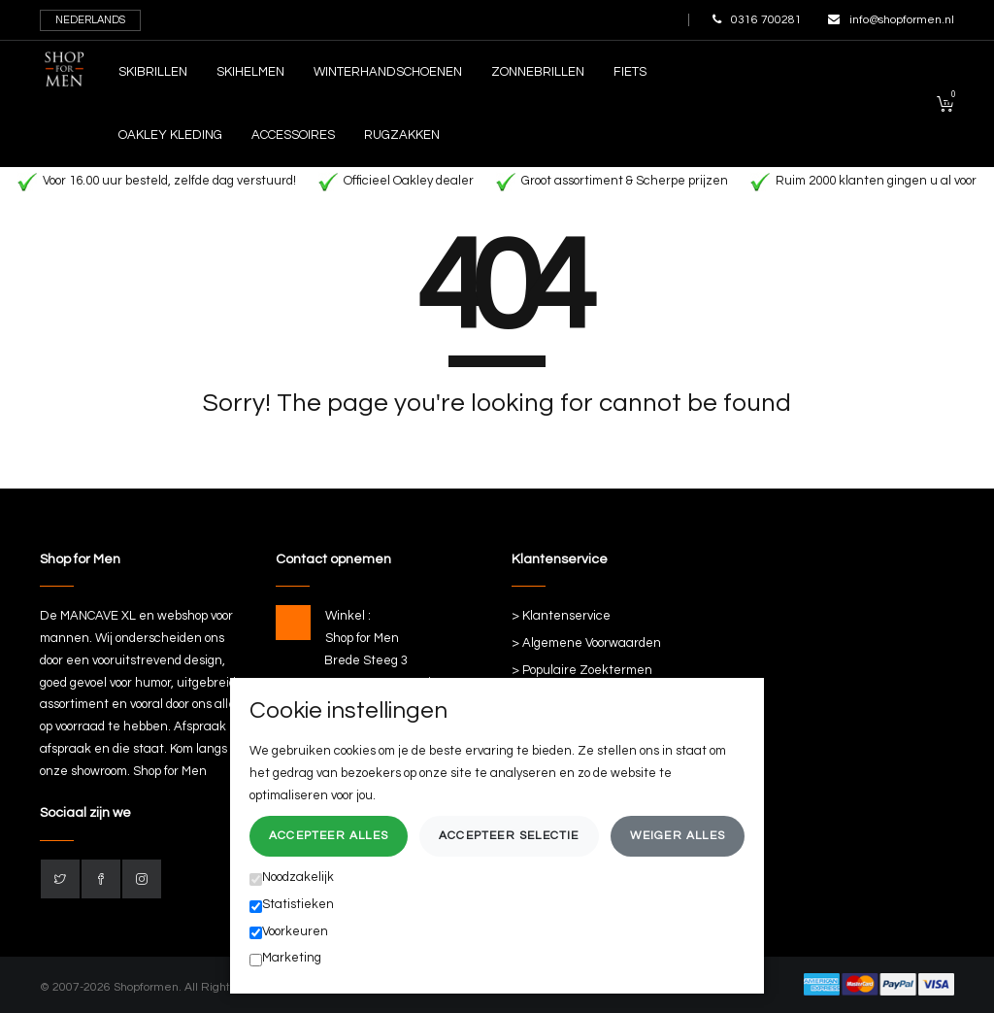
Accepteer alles (328, 835)
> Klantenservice (561, 616)
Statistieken (291, 905)
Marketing (285, 958)
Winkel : (348, 616)
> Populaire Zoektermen (582, 670)
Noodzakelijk (291, 878)
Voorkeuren (288, 932)
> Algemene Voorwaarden (586, 643)
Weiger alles (677, 835)
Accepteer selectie (509, 835)
